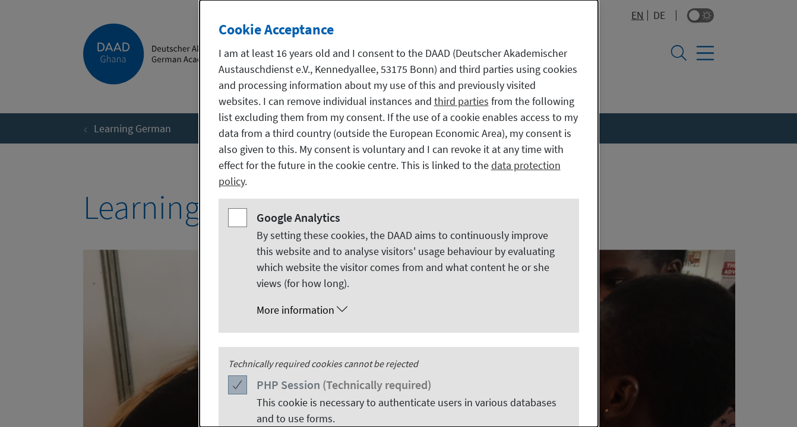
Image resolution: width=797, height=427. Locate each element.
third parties (461, 101)
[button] (411, 310)
